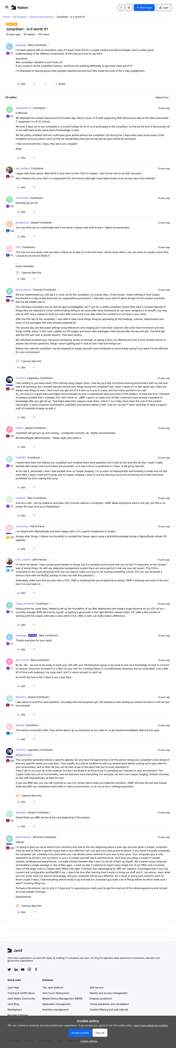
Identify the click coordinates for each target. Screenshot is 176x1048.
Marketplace (15, 1009)
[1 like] (28, 272)
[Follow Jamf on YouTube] (22, 969)
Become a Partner (18, 1015)
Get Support (19, 16)
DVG (18, 247)
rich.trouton (22, 526)
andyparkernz (23, 107)
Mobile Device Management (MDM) (62, 998)
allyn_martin (22, 660)
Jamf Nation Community (21, 998)
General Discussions (41, 16)
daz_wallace (23, 168)
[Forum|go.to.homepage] (20, 7)
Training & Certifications (21, 993)
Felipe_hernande (25, 603)
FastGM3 (21, 457)
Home (6, 16)
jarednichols (22, 222)
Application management (56, 1004)
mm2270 (21, 378)
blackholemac (23, 289)
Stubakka (21, 697)
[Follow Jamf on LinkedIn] (16, 969)
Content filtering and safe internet (109, 1009)
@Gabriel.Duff (24, 754)
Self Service (96, 987)
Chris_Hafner (23, 559)
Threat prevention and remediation (109, 1004)
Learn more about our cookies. (151, 1025)
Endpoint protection (101, 998)
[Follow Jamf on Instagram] (29, 969)
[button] (7, 8)
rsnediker (21, 497)
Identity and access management (108, 993)
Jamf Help (13, 987)
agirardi (20, 725)
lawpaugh (21, 45)
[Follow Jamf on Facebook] (36, 969)
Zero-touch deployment (55, 993)
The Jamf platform (52, 987)
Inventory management (55, 1009)
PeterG (19, 427)
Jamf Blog (13, 1004)
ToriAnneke (22, 197)
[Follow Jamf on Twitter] (9, 969)
